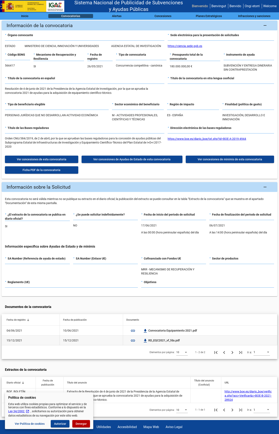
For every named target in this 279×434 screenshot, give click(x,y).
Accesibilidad (127, 427)
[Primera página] (216, 352)
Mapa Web (151, 427)
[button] (139, 25)
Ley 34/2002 (18, 411)
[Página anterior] (224, 352)
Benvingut (218, 6)
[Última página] (240, 352)
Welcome (270, 6)
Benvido (235, 6)
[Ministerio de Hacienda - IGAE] (34, 6)
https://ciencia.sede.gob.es (185, 46)
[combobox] (182, 352)
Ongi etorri (252, 6)
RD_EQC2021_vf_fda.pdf (161, 340)
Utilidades (104, 427)
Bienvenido (200, 6)
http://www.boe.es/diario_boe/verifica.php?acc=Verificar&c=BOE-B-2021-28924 (248, 395)
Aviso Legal (174, 427)
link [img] (132, 330)
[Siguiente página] (232, 352)
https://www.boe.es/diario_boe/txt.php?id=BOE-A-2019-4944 (207, 138)
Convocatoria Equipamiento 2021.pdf (170, 330)
